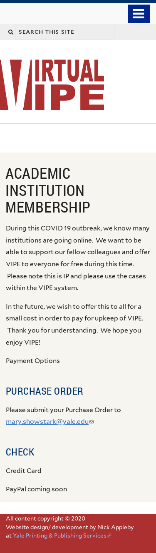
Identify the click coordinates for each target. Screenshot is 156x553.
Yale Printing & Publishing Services (62, 535)
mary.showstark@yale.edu (50, 421)
